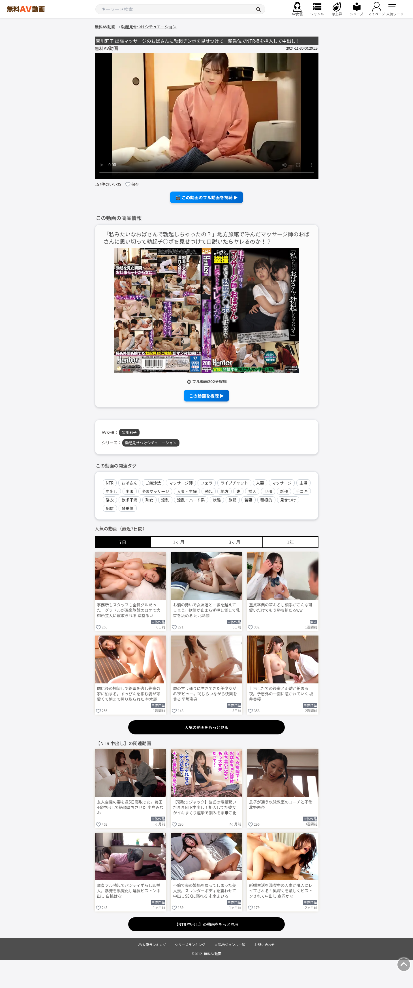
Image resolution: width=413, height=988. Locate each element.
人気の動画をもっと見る (206, 727)
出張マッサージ (155, 491)
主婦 (303, 483)
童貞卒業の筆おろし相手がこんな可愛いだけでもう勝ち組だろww (281, 607)
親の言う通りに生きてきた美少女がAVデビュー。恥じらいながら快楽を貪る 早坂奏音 (205, 694)
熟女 (149, 500)
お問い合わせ (264, 944)
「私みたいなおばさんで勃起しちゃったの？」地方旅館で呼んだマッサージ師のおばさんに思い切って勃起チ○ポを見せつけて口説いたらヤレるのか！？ (207, 238)
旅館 (233, 500)
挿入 (252, 491)
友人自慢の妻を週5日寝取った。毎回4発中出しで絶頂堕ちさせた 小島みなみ (130, 807)
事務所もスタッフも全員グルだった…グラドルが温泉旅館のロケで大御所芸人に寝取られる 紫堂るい (129, 610)
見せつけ (288, 500)
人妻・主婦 (187, 491)
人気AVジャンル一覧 (229, 944)
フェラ (207, 483)
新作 (284, 491)
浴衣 (110, 500)
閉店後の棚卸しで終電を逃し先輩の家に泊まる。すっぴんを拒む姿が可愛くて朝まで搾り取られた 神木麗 (129, 694)
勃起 (209, 491)
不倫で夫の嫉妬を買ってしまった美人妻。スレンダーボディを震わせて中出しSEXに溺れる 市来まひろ (204, 891)
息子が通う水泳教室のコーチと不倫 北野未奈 (281, 804)
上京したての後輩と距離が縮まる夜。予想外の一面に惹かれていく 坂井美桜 (281, 694)
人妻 (260, 483)
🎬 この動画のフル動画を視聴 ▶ (206, 197)
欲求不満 (130, 500)
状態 (217, 500)
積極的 (266, 500)
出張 (130, 491)
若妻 (248, 500)
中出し (112, 491)
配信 (110, 508)
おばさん (129, 483)
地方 (224, 491)
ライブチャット (234, 483)
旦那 (268, 491)
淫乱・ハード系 (191, 500)
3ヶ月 (234, 542)
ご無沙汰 (153, 483)
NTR (110, 483)
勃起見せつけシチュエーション (151, 442)
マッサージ (282, 483)
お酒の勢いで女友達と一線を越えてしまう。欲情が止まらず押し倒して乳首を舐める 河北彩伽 (206, 610)
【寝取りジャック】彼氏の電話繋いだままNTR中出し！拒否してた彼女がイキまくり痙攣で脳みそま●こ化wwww (204, 807)
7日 (122, 542)
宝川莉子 (129, 432)
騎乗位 (128, 508)
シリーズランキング (190, 944)
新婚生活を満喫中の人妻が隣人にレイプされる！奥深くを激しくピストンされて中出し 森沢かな (281, 891)
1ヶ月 (179, 542)
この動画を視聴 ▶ (206, 396)
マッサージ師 (181, 483)
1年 (290, 542)
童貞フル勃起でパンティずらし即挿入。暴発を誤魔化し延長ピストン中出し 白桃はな (129, 891)
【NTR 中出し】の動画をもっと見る (206, 924)
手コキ (302, 491)
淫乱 (165, 500)
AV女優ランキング (152, 944)
